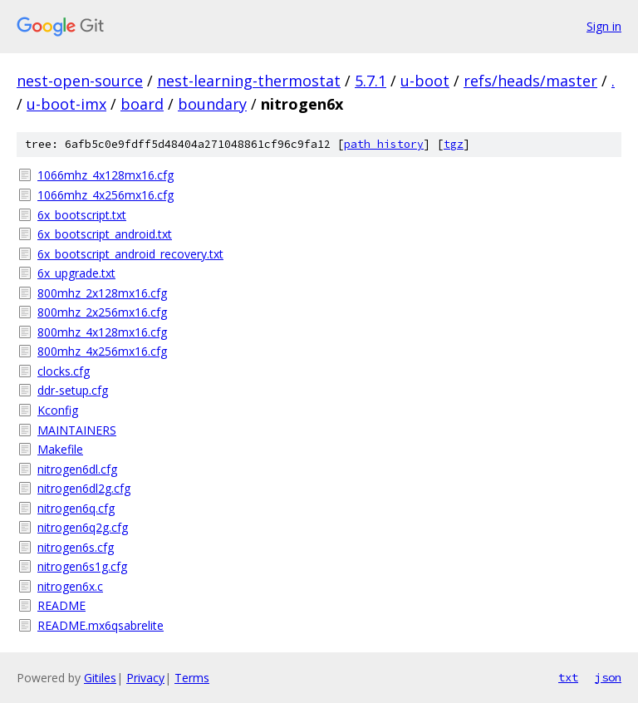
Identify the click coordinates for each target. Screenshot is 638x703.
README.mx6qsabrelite (100, 625)
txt (568, 677)
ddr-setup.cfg (72, 390)
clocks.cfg (63, 371)
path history (384, 144)
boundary (212, 104)
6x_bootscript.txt (81, 215)
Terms (191, 678)
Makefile (60, 449)
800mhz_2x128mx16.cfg (102, 293)
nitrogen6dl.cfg (77, 469)
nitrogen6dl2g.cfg (83, 488)
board (142, 104)
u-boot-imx (66, 104)
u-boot (424, 81)
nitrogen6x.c (70, 586)
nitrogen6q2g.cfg (82, 527)
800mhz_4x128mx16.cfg (102, 332)
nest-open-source (80, 81)
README (61, 605)
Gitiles (100, 678)
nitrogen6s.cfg (75, 547)
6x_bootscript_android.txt (104, 234)
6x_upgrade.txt (76, 273)
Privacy (145, 678)
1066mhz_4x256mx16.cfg (105, 195)
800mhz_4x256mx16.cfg (102, 351)
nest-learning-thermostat (249, 81)
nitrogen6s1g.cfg (82, 566)
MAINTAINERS (76, 430)
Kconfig (57, 410)
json (608, 677)
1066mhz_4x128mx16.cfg (105, 175)
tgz (454, 144)
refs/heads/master (530, 81)
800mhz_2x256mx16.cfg (102, 312)
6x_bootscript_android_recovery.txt (130, 254)
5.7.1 (370, 81)
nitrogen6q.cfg (76, 508)
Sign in (603, 26)
